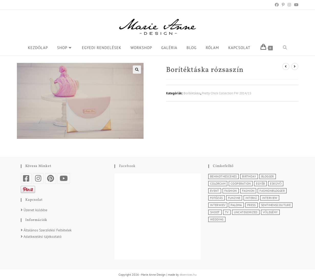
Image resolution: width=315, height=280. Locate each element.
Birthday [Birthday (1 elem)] (249, 176)
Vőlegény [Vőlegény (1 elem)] (270, 212)
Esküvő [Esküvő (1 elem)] (275, 183)
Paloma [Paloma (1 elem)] (236, 205)
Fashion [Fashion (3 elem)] (248, 191)
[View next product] (294, 66)
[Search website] (285, 47)
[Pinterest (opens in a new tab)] (283, 4)
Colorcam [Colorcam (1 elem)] (217, 183)
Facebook (127, 166)
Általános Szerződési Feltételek (48, 230)
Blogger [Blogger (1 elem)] (267, 176)
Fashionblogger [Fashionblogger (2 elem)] (272, 191)
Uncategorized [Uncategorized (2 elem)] (246, 212)
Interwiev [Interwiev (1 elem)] (218, 205)
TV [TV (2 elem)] (227, 212)
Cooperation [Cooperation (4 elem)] (241, 183)
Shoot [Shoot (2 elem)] (215, 212)
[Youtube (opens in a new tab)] (295, 4)
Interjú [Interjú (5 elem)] (251, 198)
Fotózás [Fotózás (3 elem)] (216, 198)
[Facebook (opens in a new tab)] (276, 4)
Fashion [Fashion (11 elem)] (230, 191)
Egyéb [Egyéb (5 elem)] (260, 183)
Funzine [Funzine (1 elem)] (234, 198)
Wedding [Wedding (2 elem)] (217, 219)
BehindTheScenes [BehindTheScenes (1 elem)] (223, 176)
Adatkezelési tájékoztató (43, 236)
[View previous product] (285, 66)
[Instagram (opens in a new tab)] (289, 4)
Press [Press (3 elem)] (251, 205)
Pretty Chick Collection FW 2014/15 (226, 93)
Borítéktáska (191, 93)
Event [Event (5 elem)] (214, 191)
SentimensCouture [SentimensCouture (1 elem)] (276, 205)
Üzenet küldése (35, 210)
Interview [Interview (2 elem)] (269, 198)
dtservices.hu (188, 274)
